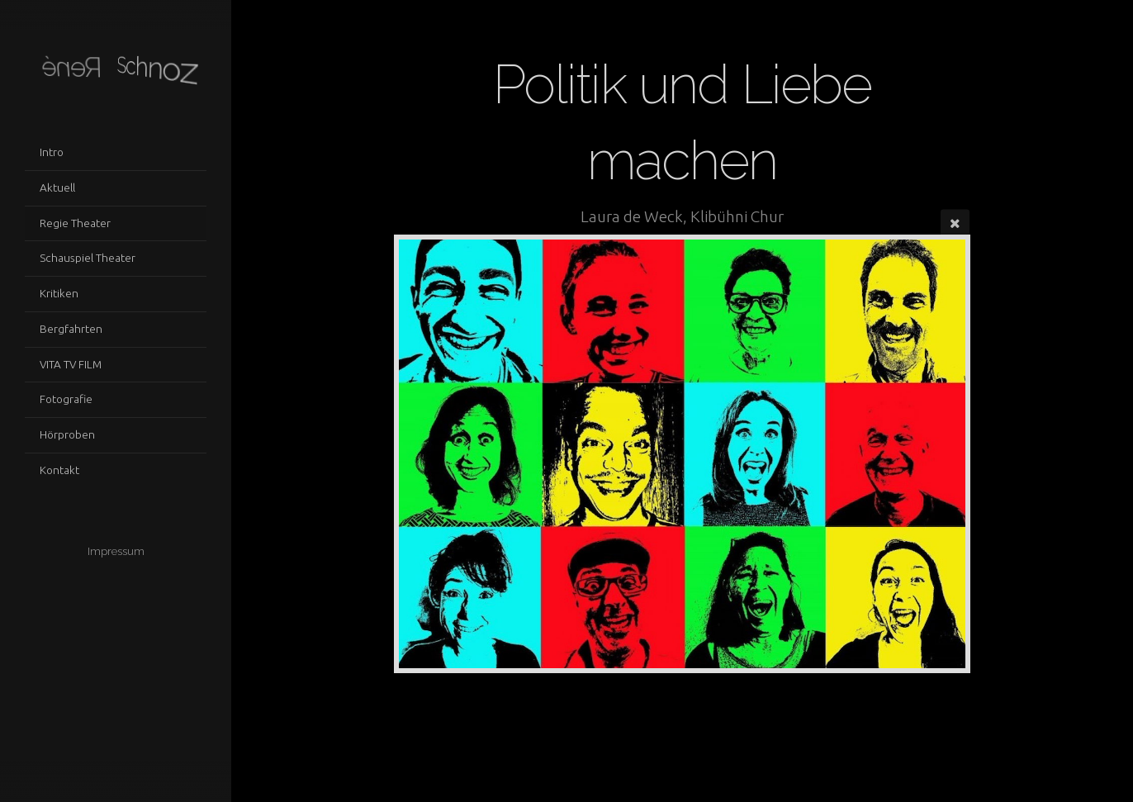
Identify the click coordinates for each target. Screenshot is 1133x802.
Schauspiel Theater (87, 257)
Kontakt (59, 470)
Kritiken (59, 293)
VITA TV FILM (71, 364)
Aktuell (57, 187)
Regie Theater (75, 223)
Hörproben (67, 434)
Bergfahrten (71, 328)
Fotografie (66, 399)
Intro (52, 152)
